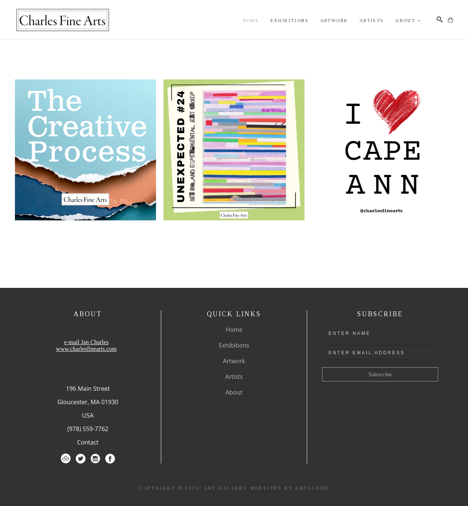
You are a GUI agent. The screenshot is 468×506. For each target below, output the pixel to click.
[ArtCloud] (66, 458)
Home (233, 330)
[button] (408, 20)
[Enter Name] (380, 333)
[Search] (440, 19)
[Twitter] (80, 458)
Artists (234, 377)
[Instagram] (95, 458)
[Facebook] (110, 458)
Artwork (234, 361)
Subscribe (380, 374)
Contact (88, 442)
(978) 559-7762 (87, 429)
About (233, 392)
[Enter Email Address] (380, 352)
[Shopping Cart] (450, 20)
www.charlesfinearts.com (86, 349)
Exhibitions (234, 345)
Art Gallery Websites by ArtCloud (266, 488)
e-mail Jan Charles (86, 342)
